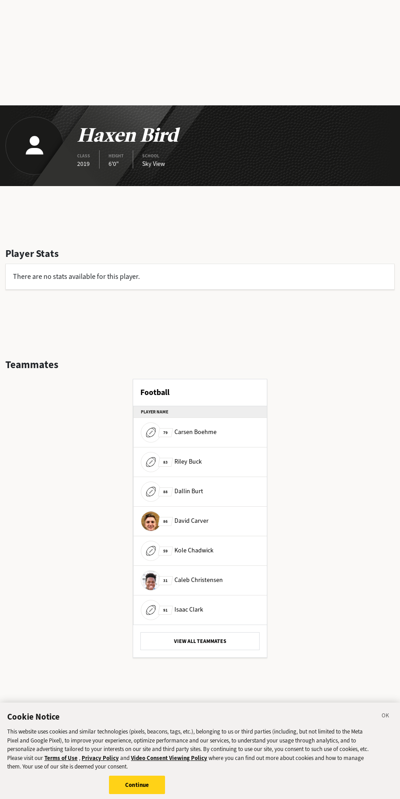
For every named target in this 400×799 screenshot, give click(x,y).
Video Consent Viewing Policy (169, 761)
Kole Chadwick (177, 550)
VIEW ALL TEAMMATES (200, 641)
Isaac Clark (172, 609)
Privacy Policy (100, 761)
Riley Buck (171, 461)
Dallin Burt (172, 491)
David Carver (175, 521)
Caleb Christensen (182, 580)
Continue (137, 788)
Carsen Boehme (179, 432)
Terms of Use (61, 761)
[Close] (386, 720)
